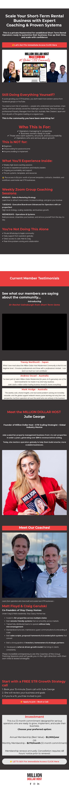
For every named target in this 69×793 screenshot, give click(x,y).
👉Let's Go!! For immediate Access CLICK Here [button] (34, 45)
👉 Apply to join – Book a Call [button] (34, 702)
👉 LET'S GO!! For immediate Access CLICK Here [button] (34, 761)
